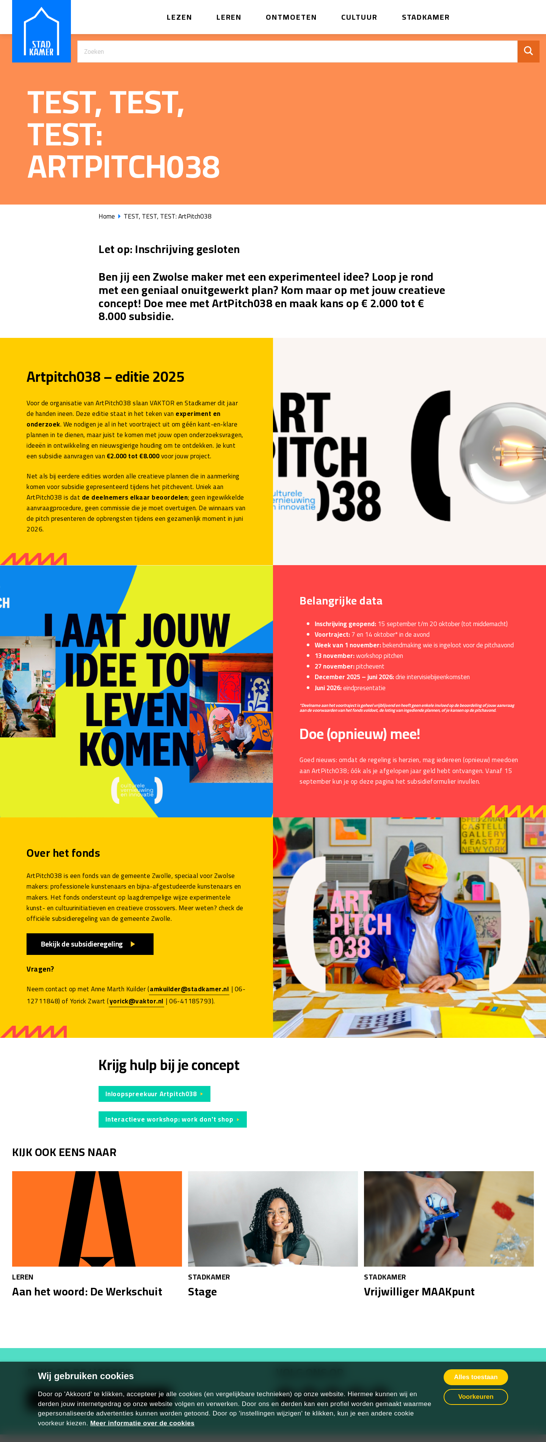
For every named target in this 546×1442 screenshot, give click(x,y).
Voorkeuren (475, 1396)
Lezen (179, 17)
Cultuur (359, 17)
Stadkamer (426, 17)
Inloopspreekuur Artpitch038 (151, 1094)
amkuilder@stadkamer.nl (189, 989)
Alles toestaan (475, 1377)
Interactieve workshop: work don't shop (169, 1119)
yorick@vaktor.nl (136, 1001)
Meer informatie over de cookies (142, 1423)
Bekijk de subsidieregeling (82, 944)
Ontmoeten (291, 17)
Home (107, 216)
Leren (229, 17)
